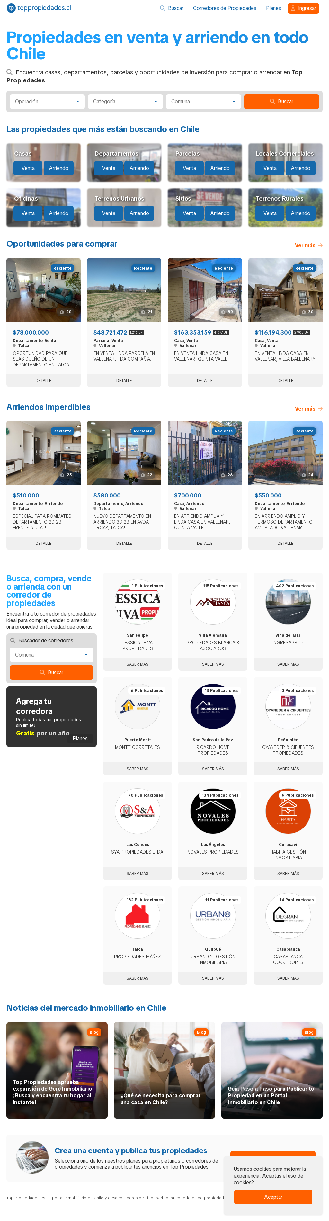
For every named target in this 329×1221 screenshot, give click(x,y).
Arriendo (58, 168)
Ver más (309, 245)
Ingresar (303, 8)
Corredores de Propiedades (224, 8)
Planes (273, 8)
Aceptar (273, 1197)
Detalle (43, 380)
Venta (28, 168)
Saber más (137, 664)
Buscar (171, 8)
